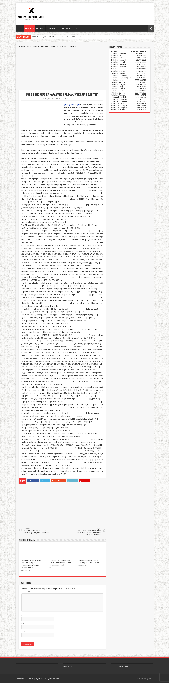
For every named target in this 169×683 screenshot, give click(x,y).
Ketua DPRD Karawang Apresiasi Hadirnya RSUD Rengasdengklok (60, 562)
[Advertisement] (62, 69)
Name (24, 615)
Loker (65, 28)
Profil (39, 28)
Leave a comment (73, 99)
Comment (25, 592)
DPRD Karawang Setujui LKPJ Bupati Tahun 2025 (88, 561)
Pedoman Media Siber (119, 666)
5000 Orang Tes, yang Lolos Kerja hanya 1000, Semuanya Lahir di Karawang (87, 531)
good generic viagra (72, 105)
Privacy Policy (68, 666)
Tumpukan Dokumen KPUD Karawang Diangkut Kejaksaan (37, 530)
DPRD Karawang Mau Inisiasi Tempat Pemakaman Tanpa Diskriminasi (56, 37)
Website (24, 631)
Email (24, 623)
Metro (28, 28)
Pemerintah (52, 28)
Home (20, 28)
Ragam (75, 28)
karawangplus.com (23, 679)
